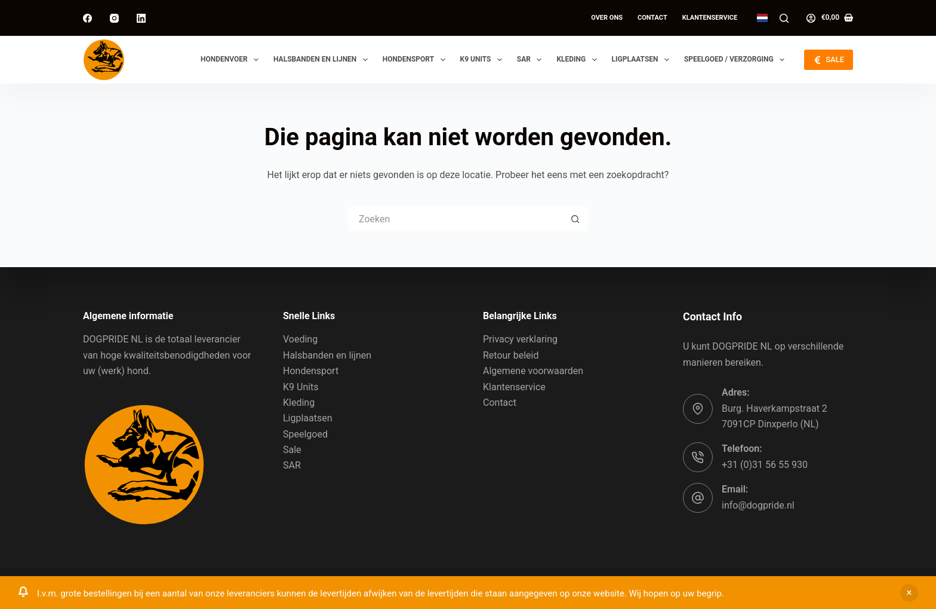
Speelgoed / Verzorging (736, 60)
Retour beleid (511, 355)
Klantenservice (710, 18)
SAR (532, 60)
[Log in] (810, 18)
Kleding (578, 60)
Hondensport (416, 60)
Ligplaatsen (643, 60)
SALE (828, 60)
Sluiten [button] (909, 593)
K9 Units (483, 60)
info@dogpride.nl (758, 505)
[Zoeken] (784, 18)
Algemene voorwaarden (533, 371)
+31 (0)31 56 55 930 (765, 464)
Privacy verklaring (520, 339)
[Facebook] (87, 18)
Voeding (300, 339)
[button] (762, 18)
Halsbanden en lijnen (322, 60)
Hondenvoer (232, 60)
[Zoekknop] (575, 219)
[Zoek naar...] (456, 219)
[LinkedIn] (141, 18)
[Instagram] (114, 18)
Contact (652, 18)
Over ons (607, 18)
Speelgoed (305, 434)
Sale (292, 449)
